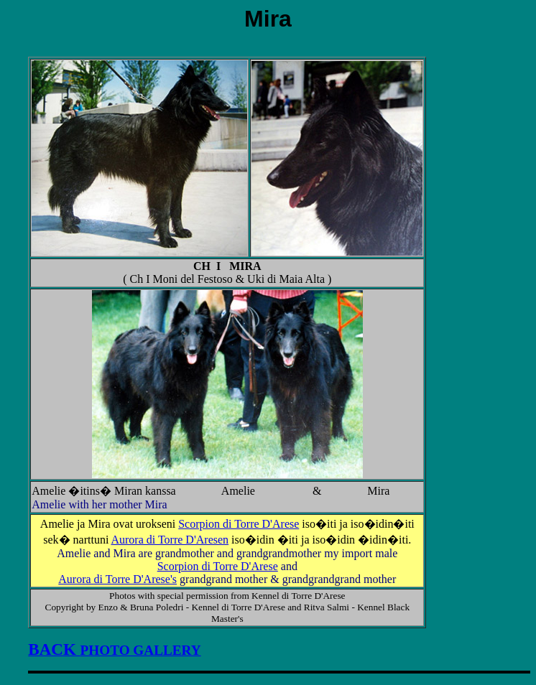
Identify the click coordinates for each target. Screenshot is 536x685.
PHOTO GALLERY (114, 650)
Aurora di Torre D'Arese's (117, 579)
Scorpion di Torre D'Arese (238, 524)
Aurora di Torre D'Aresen (169, 539)
